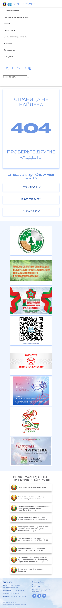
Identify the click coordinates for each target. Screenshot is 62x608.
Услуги (7, 23)
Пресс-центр (9, 30)
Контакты (8, 43)
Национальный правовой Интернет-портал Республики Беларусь (29, 497)
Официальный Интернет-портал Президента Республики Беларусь (29, 518)
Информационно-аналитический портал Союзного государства (28, 549)
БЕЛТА (24, 604)
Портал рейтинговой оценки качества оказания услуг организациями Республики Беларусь (30, 528)
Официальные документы (15, 37)
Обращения (9, 50)
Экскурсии (8, 57)
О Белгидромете (11, 10)
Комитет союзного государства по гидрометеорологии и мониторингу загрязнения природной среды (29, 559)
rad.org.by (31, 199)
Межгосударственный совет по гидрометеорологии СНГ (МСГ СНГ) (29, 539)
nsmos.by (31, 211)
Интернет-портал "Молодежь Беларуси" (26, 570)
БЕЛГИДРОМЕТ (24, 4)
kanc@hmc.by (13, 593)
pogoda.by (31, 187)
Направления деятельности (16, 17)
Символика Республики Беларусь (28, 487)
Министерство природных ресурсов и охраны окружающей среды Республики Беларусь (30, 508)
